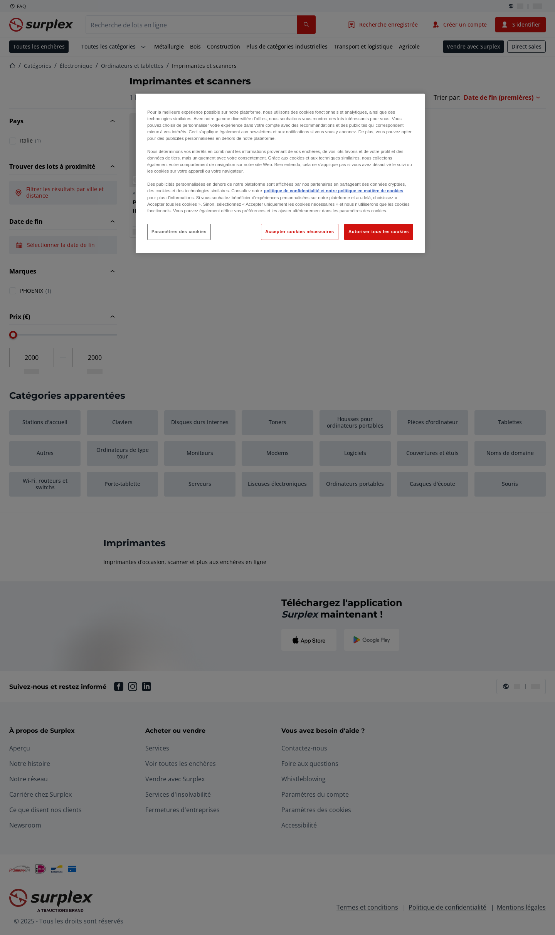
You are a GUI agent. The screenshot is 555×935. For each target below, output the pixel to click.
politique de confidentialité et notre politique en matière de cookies (334, 190)
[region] (280, 173)
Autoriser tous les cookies (378, 231)
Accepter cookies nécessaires (299, 231)
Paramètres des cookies (179, 231)
